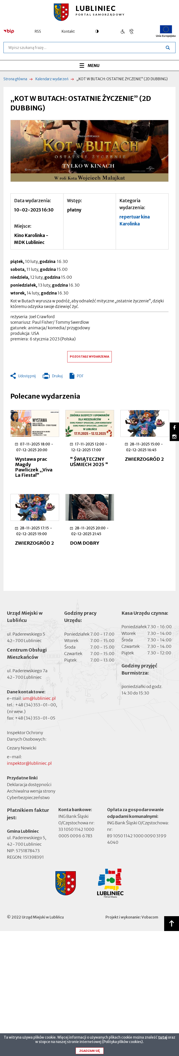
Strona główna (15, 79)
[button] (89, 151)
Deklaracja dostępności (29, 784)
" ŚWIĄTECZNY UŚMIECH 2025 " (89, 461)
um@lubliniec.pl (39, 698)
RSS (38, 31)
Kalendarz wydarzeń (51, 79)
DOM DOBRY (84, 543)
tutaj (162, 1039)
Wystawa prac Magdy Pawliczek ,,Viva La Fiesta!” (33, 467)
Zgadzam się (89, 1052)
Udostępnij (27, 376)
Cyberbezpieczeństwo (28, 797)
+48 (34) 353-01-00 (35, 704)
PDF (80, 376)
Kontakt (68, 31)
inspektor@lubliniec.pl (29, 763)
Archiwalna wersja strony (31, 791)
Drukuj (53, 377)
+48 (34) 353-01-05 (35, 718)
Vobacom (149, 917)
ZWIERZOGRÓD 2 (144, 459)
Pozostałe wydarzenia (89, 356)
